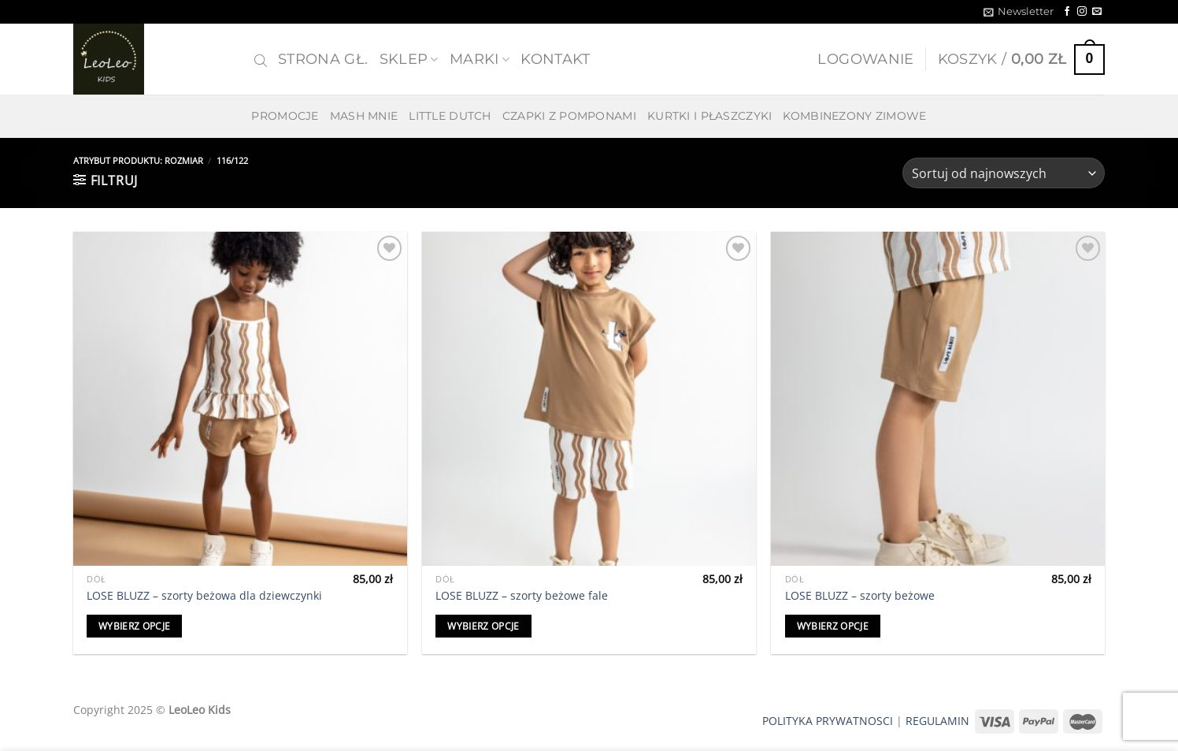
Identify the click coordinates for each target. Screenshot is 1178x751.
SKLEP (409, 58)
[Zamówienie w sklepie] (1003, 173)
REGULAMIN (937, 720)
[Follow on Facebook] (1067, 11)
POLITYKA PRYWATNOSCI (827, 720)
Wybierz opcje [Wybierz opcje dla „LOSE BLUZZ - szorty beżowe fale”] (483, 626)
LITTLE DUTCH (450, 116)
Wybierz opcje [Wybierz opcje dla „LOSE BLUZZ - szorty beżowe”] (833, 626)
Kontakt (555, 58)
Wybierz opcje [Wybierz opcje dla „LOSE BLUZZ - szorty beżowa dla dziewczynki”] (134, 626)
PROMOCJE (284, 116)
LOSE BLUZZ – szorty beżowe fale (521, 596)
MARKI (479, 58)
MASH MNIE (364, 116)
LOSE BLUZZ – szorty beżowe (860, 596)
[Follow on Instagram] (1082, 11)
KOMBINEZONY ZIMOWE (854, 116)
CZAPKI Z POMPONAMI (569, 116)
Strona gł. (323, 58)
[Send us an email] (1097, 11)
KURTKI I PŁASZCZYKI (709, 116)
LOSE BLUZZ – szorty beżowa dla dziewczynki (204, 596)
